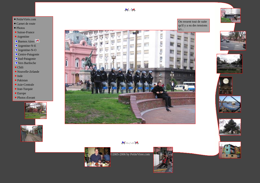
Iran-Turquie (23, 89)
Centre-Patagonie (27, 54)
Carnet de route (24, 23)
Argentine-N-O (25, 50)
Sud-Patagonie (25, 58)
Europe (20, 93)
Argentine (21, 36)
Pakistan (21, 80)
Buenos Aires (27, 41)
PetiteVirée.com (25, 19)
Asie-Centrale (24, 84)
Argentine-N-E (25, 46)
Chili (18, 67)
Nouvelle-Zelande (26, 71)
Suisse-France (24, 32)
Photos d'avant (24, 97)
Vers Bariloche (25, 63)
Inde (18, 76)
